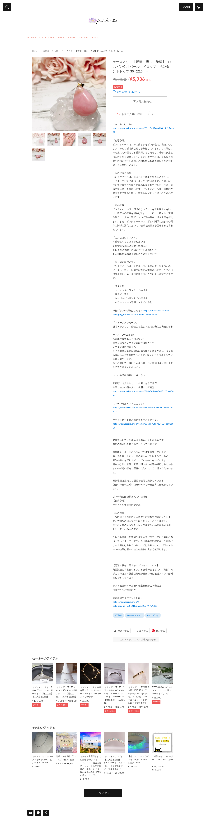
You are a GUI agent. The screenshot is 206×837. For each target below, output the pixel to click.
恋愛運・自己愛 (50, 51)
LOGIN (186, 7)
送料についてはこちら (128, 91)
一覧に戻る (103, 792)
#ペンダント (153, 615)
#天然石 (118, 615)
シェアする (142, 630)
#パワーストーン (135, 615)
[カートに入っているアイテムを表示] (199, 7)
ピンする (160, 630)
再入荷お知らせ (142, 101)
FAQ (95, 37)
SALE (61, 37)
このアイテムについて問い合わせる (138, 639)
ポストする (123, 630)
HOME (31, 37)
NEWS (71, 37)
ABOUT (84, 37)
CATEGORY (47, 37)
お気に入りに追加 (132, 114)
